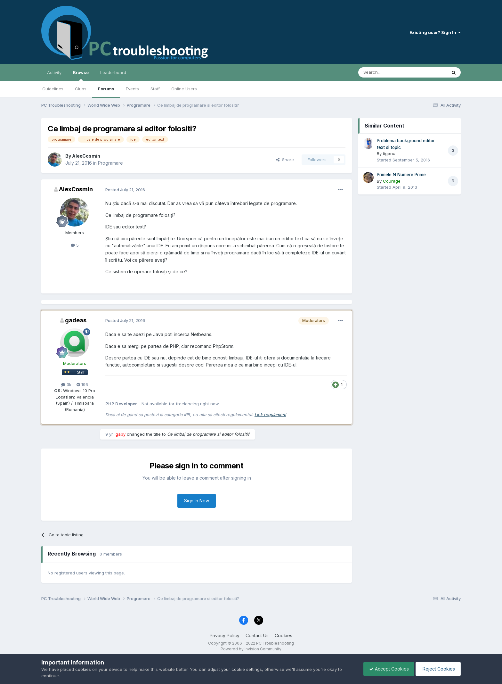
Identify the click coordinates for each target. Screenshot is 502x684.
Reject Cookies (437, 669)
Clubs (80, 88)
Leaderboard (113, 72)
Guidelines (52, 88)
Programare (110, 163)
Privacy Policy (224, 635)
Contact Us (257, 635)
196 (82, 384)
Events (132, 88)
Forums (106, 88)
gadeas (75, 320)
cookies (83, 669)
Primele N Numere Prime (401, 174)
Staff (155, 88)
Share (285, 159)
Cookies (283, 635)
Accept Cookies (386, 669)
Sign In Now (196, 500)
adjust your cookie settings (235, 669)
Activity (54, 72)
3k (66, 384)
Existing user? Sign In (435, 32)
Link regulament (270, 414)
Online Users (184, 88)
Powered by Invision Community (251, 649)
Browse (81, 75)
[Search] (386, 72)
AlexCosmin (86, 156)
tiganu (389, 153)
